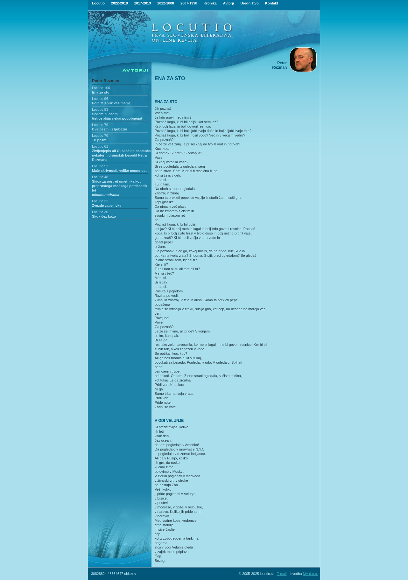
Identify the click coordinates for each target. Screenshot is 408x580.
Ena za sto (100, 92)
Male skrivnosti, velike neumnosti (120, 170)
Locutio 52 (100, 166)
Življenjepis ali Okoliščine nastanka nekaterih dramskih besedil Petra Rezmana (121, 155)
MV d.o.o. (310, 574)
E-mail (281, 574)
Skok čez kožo (104, 216)
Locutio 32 (100, 201)
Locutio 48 (100, 177)
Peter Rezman (105, 80)
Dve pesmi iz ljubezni (109, 129)
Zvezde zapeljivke (106, 205)
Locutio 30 (100, 212)
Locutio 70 (100, 135)
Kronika (210, 3)
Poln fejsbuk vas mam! (111, 103)
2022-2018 (119, 3)
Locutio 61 (100, 146)
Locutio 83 (100, 109)
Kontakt (271, 3)
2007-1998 (188, 3)
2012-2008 (165, 3)
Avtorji (228, 3)
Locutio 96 (100, 99)
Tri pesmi (99, 140)
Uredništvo (249, 3)
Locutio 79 (100, 125)
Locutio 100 (101, 88)
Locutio (98, 3)
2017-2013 (142, 3)
